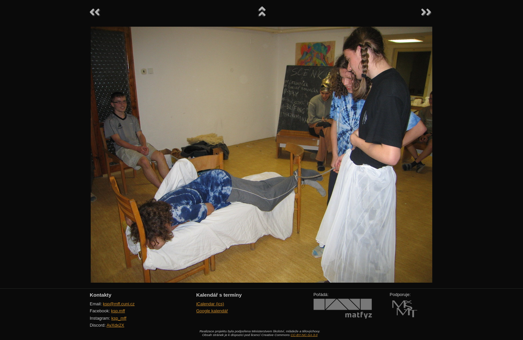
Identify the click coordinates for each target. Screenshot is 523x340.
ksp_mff (118, 318)
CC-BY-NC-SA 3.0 (304, 335)
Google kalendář (212, 310)
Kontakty (100, 295)
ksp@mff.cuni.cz (119, 303)
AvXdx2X (115, 325)
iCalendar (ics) (210, 303)
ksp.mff (118, 310)
